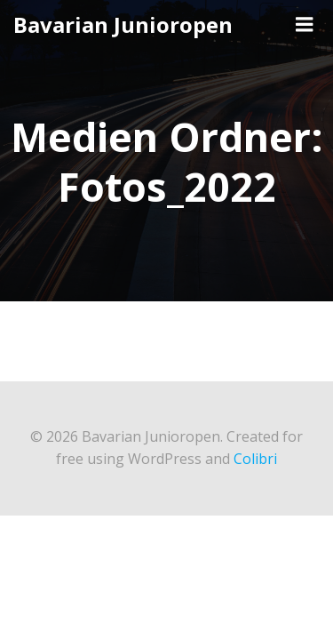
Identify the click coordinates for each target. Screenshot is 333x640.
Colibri (255, 458)
